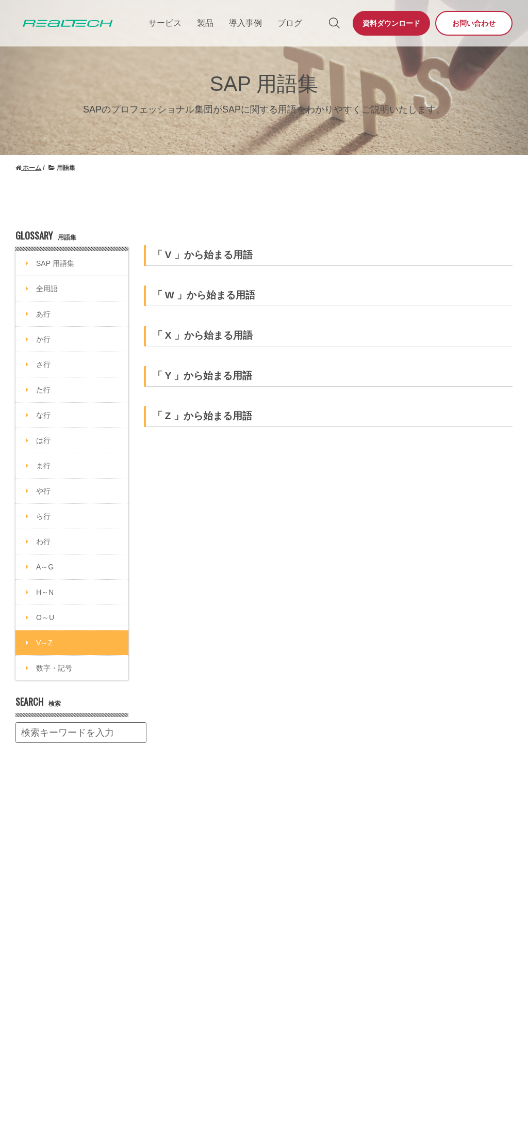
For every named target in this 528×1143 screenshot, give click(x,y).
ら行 (43, 516)
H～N (45, 592)
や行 (43, 491)
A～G (45, 567)
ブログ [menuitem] (289, 23)
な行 (43, 415)
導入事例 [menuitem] (245, 23)
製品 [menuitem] (205, 23)
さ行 (43, 364)
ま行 (43, 466)
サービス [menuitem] (165, 23)
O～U (45, 617)
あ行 (43, 314)
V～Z (44, 643)
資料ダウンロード (391, 23)
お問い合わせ (474, 23)
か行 (43, 339)
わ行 (43, 541)
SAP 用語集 (55, 263)
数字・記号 (54, 668)
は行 (43, 440)
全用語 (47, 288)
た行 (43, 390)
